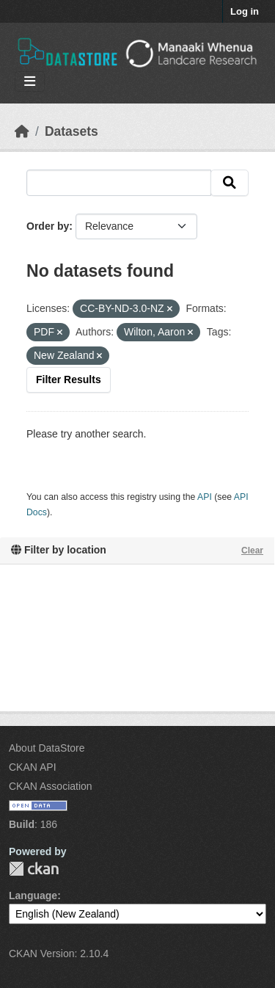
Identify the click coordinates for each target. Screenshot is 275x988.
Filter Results (68, 379)
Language (33, 895)
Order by (47, 226)
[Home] (22, 131)
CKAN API (32, 767)
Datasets (71, 131)
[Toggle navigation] (30, 81)
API (204, 497)
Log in (244, 11)
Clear (252, 550)
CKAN (34, 868)
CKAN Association (50, 786)
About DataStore (47, 748)
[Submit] (229, 183)
